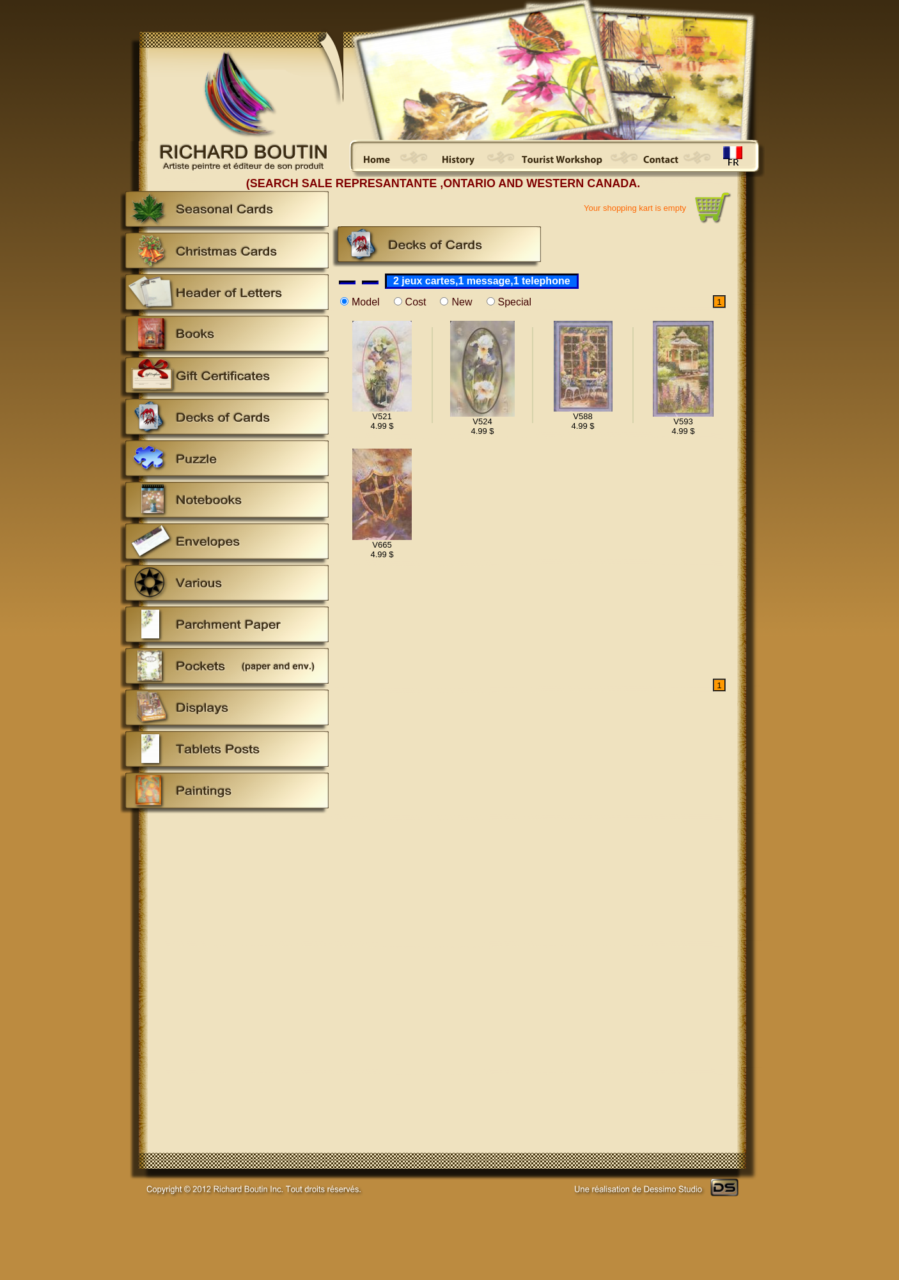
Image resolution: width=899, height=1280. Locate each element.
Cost (415, 302)
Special (514, 302)
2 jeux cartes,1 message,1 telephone (481, 280)
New (461, 302)
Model (366, 302)
